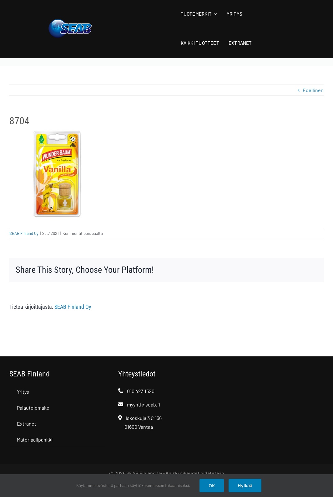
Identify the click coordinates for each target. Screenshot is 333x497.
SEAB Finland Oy (23, 233)
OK (212, 486)
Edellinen (313, 90)
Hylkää (245, 486)
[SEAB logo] (70, 21)
